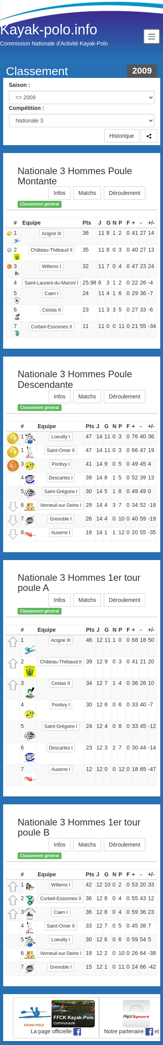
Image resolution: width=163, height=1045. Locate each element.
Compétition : (26, 108)
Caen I (51, 293)
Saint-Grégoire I (61, 491)
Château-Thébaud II (51, 250)
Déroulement (124, 193)
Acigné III (51, 233)
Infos (59, 193)
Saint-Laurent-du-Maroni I (51, 283)
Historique (121, 136)
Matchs (87, 193)
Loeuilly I (60, 437)
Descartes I (61, 478)
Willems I (51, 266)
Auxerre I (61, 532)
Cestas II (51, 310)
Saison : (19, 85)
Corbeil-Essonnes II (51, 327)
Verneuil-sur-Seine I (60, 505)
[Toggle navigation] (151, 36)
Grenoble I (61, 519)
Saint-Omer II (60, 450)
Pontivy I (61, 464)
